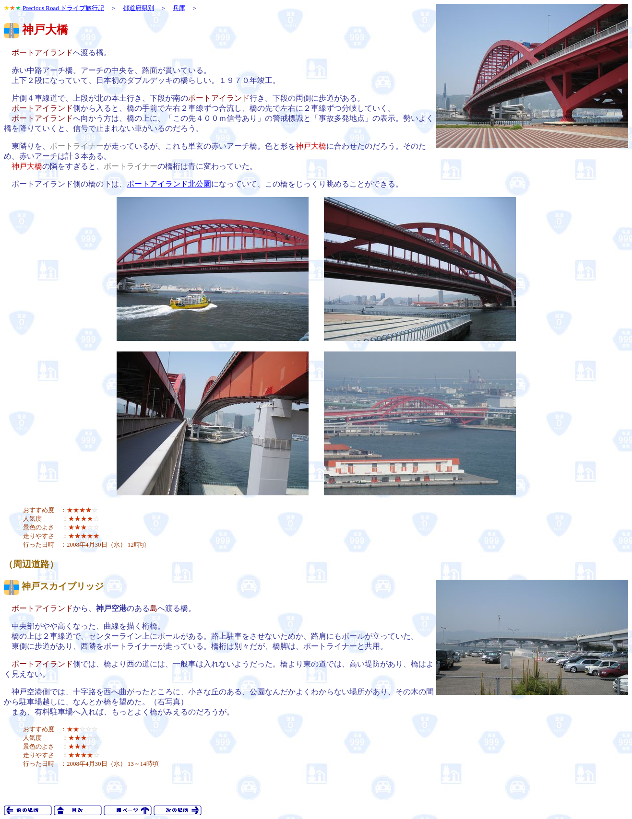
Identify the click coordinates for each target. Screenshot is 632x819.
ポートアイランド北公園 (169, 184)
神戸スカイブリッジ (63, 586)
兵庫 (179, 8)
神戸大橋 (45, 29)
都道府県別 (138, 8)
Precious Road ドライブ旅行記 (63, 8)
